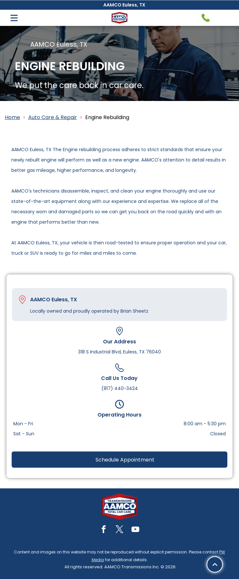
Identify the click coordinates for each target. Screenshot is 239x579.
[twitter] (119, 530)
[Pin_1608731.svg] (22, 300)
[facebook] (104, 530)
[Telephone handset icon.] (205, 18)
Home (12, 117)
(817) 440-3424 (119, 388)
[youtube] (135, 530)
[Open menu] (14, 18)
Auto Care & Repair (52, 117)
